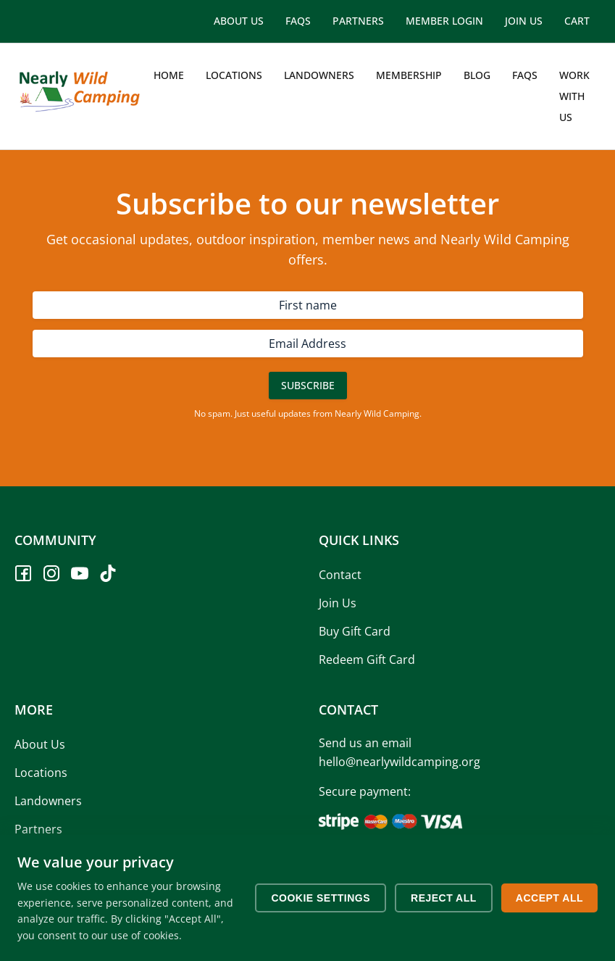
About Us (239, 21)
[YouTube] (79, 573)
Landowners (319, 75)
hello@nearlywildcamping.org (399, 762)
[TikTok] (108, 573)
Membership (409, 75)
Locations (234, 75)
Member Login (444, 21)
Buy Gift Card (354, 631)
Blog (477, 75)
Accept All (549, 898)
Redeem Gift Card (367, 659)
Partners (358, 21)
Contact (340, 575)
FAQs (298, 21)
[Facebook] (23, 573)
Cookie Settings (320, 898)
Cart (577, 21)
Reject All (444, 898)
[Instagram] (51, 573)
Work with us (574, 96)
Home (169, 75)
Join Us (524, 21)
